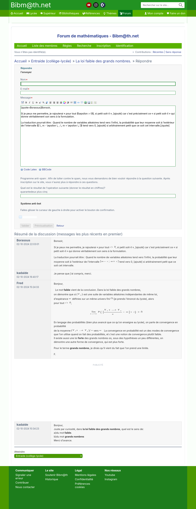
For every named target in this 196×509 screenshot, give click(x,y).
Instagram (111, 479)
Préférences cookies (82, 485)
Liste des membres (44, 45)
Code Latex (30, 169)
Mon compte (153, 13)
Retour (60, 225)
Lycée (31, 13)
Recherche (84, 45)
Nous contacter (25, 487)
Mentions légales (85, 475)
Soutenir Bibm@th (56, 475)
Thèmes (109, 13)
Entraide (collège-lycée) (51, 61)
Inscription (103, 45)
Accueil (17, 13)
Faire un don (176, 13)
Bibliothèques (69, 13)
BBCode (47, 169)
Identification (124, 45)
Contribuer (22, 482)
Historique (51, 479)
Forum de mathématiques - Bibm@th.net (98, 35)
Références (91, 13)
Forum (125, 13)
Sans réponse (173, 52)
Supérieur (48, 13)
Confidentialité (84, 479)
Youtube (110, 475)
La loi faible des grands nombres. (103, 61)
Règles (67, 45)
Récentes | (159, 52)
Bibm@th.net (31, 5)
